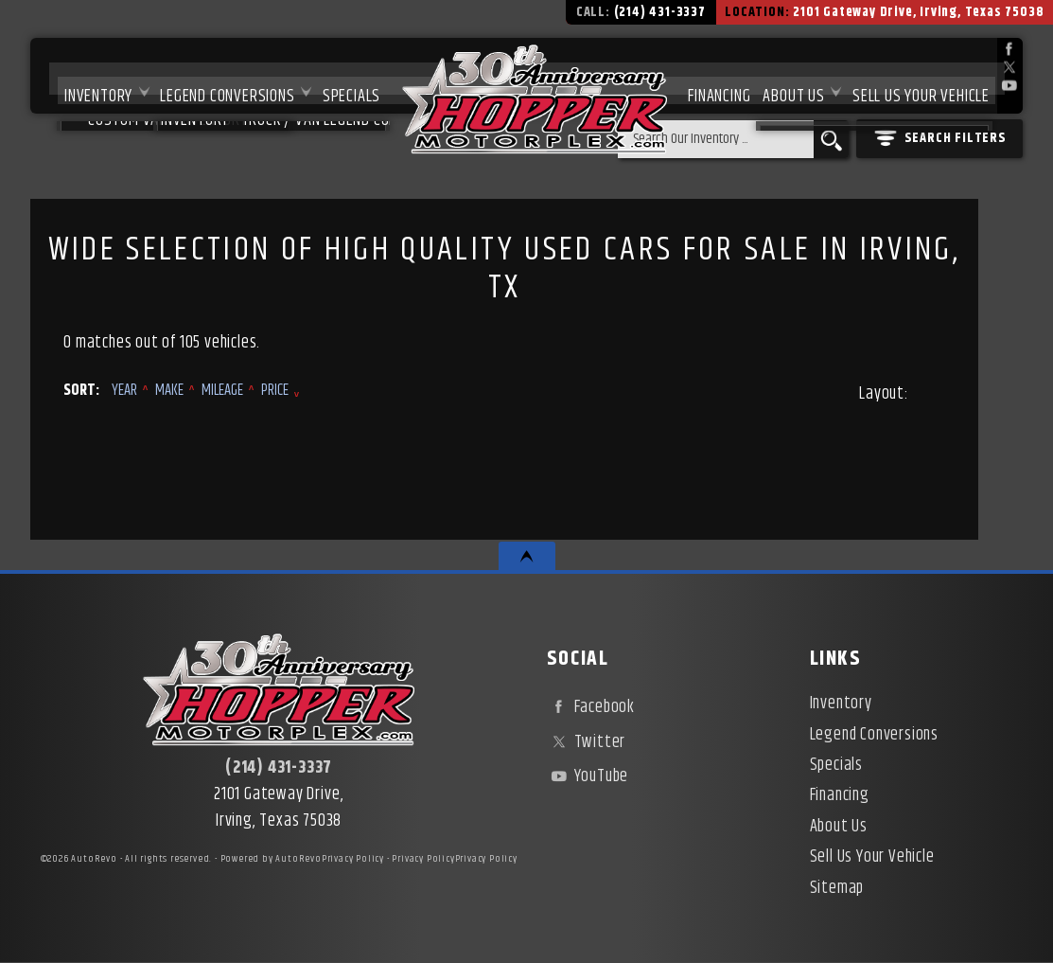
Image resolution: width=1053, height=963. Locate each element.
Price (275, 390)
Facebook (591, 707)
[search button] (831, 139)
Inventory (78, 76)
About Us (839, 826)
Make (169, 390)
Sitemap (837, 888)
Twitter (586, 742)
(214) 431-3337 (278, 768)
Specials (338, 76)
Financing (839, 795)
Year (124, 390)
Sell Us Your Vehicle (920, 76)
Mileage (222, 390)
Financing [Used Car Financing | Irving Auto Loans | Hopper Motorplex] (710, 76)
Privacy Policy (353, 858)
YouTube (587, 776)
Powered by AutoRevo (271, 858)
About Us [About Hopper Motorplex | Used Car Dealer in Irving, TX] (788, 76)
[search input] (716, 139)
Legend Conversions (210, 76)
